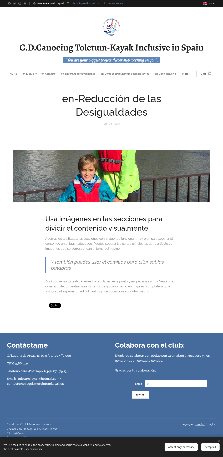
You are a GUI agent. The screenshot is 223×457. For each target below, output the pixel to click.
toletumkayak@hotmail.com (85, 3)
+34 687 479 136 (115, 3)
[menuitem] (23, 73)
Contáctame (27, 345)
